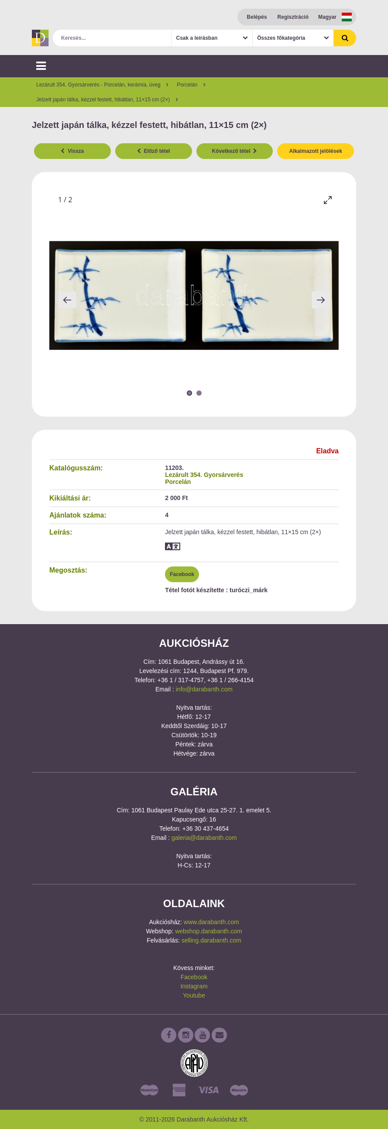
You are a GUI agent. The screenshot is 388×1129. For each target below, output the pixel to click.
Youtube (194, 995)
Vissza (72, 151)
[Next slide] (321, 299)
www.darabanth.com (211, 921)
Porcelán (178, 481)
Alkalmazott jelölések (315, 151)
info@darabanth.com (204, 689)
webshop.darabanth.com (208, 931)
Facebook (182, 574)
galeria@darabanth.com (204, 837)
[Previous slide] (67, 299)
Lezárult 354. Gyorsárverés (204, 474)
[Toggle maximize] (328, 200)
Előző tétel (153, 151)
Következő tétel (235, 151)
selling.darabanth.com (211, 940)
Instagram (193, 986)
